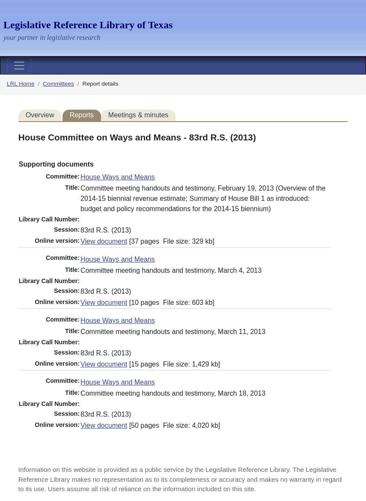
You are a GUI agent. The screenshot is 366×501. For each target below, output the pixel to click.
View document (103, 241)
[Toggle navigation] (19, 65)
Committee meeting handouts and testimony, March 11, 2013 (172, 331)
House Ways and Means (117, 177)
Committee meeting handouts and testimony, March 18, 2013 (172, 393)
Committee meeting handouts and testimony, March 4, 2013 (171, 270)
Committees (58, 84)
